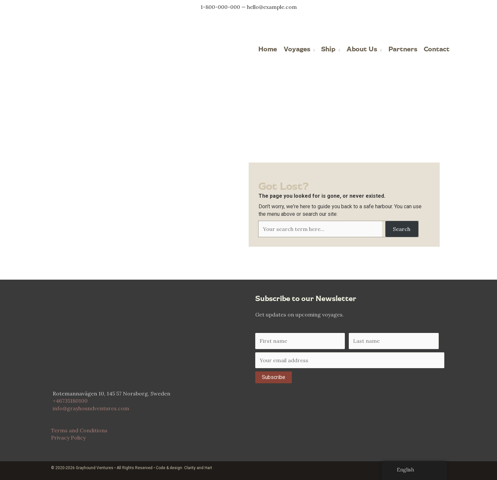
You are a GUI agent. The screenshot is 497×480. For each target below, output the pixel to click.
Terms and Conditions (79, 430)
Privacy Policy (68, 437)
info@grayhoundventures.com (91, 408)
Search (401, 228)
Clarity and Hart (198, 467)
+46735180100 (70, 400)
